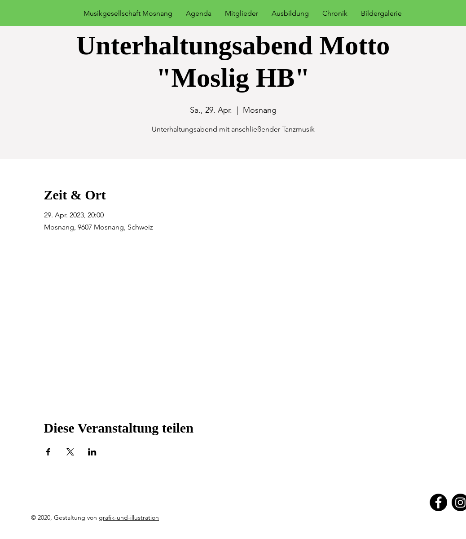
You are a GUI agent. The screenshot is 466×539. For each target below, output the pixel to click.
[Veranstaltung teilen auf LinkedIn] (92, 451)
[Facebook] (438, 502)
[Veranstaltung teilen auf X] (70, 451)
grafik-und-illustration (129, 517)
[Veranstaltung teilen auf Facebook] (48, 451)
